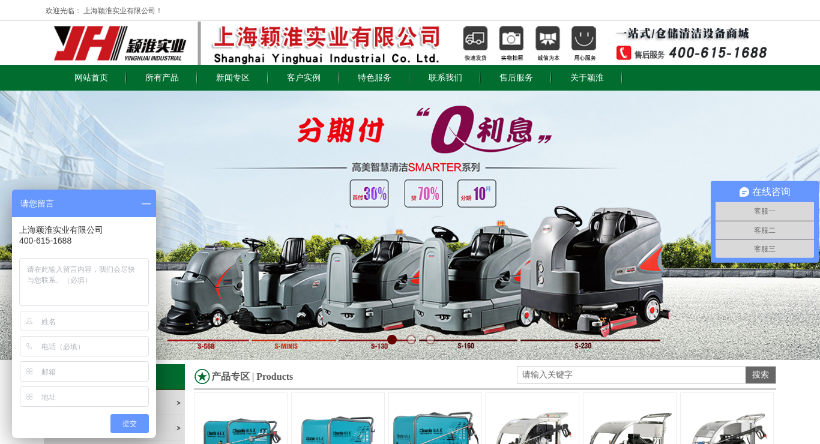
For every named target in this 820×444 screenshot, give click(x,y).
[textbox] (631, 375)
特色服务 (374, 77)
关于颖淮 (587, 77)
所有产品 (162, 77)
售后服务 (516, 77)
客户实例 (304, 77)
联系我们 (445, 77)
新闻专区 (233, 77)
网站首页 (91, 77)
